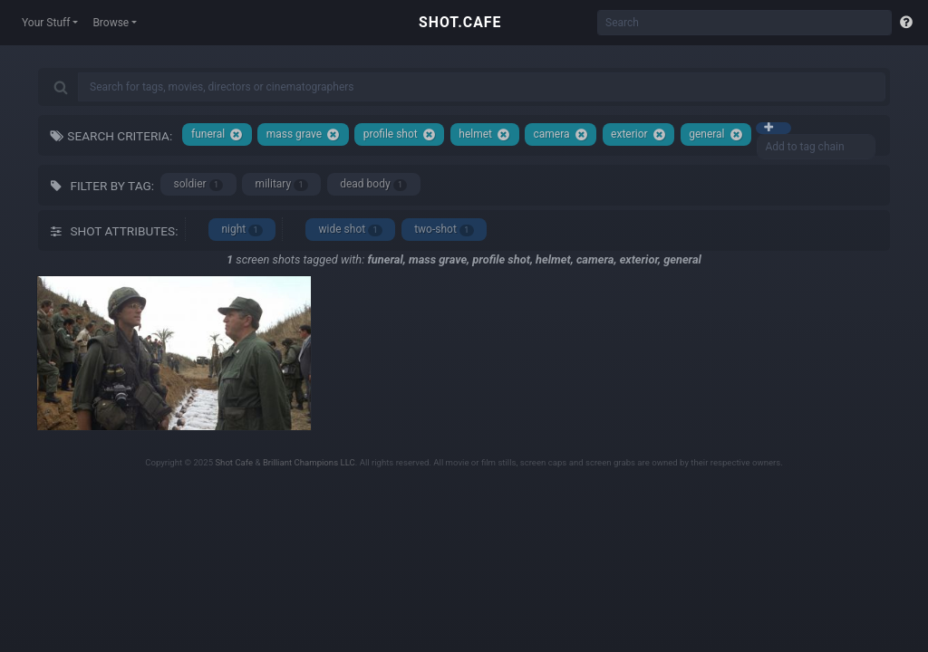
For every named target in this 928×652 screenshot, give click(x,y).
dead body (373, 184)
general (715, 134)
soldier (199, 184)
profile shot (399, 134)
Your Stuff (46, 22)
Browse (110, 22)
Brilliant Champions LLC (309, 462)
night (242, 229)
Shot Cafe (234, 462)
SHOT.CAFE (460, 22)
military (282, 184)
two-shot (444, 229)
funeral (217, 134)
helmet (484, 134)
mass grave (303, 134)
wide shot (350, 229)
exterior (638, 134)
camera (561, 134)
